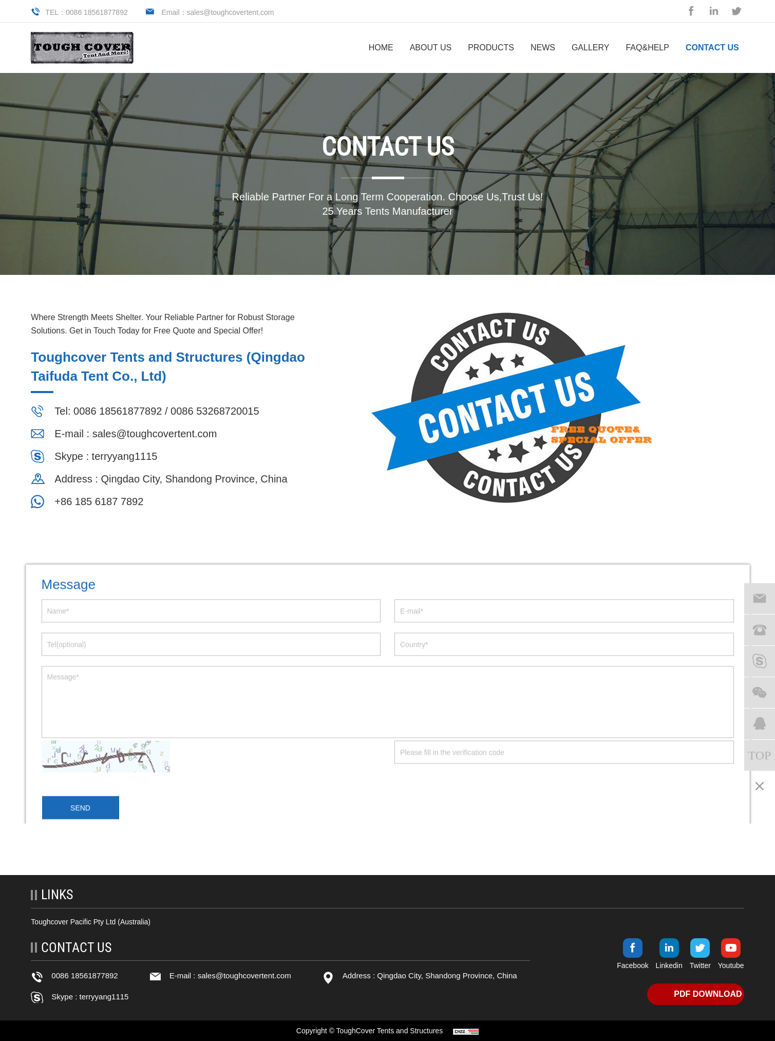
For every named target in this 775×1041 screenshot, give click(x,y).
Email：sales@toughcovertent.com (218, 12)
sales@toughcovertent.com (153, 433)
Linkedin (669, 965)
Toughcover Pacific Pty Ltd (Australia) (90, 922)
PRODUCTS (491, 47)
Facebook (632, 965)
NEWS (543, 47)
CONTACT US (712, 47)
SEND (80, 824)
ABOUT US (431, 47)
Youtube (731, 965)
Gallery (591, 47)
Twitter (700, 965)
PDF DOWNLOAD (708, 994)
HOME (381, 47)
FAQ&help (647, 47)
